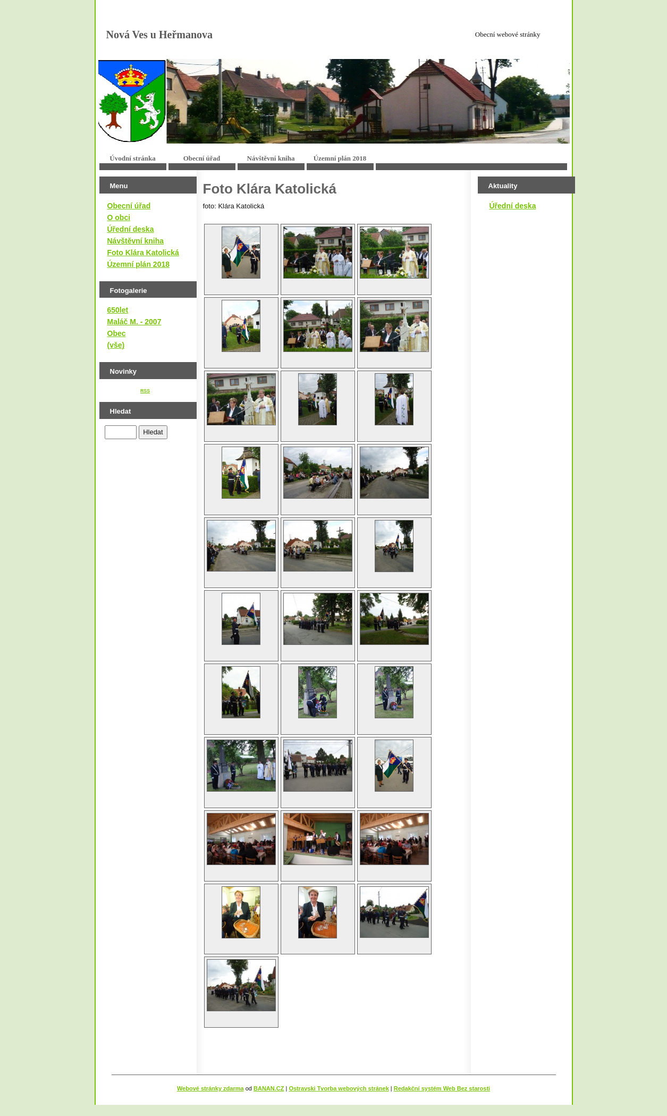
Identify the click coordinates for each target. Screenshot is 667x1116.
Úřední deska (130, 229)
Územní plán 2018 (340, 158)
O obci (119, 217)
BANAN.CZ (269, 1088)
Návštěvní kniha (271, 158)
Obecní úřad (202, 158)
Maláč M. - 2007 (134, 321)
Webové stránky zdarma (210, 1088)
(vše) (116, 345)
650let (118, 310)
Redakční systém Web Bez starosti (442, 1088)
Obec (116, 333)
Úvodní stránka (132, 158)
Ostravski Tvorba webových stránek (339, 1088)
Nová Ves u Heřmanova (159, 34)
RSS (145, 390)
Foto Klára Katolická (143, 252)
